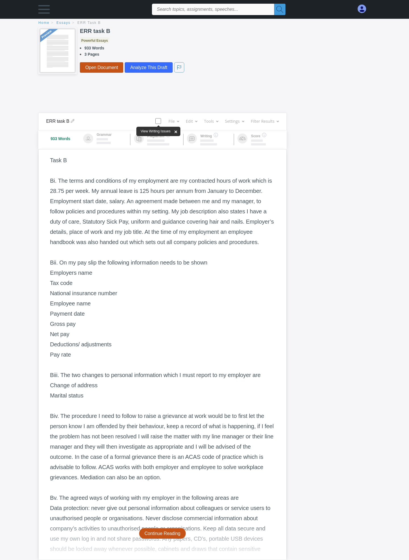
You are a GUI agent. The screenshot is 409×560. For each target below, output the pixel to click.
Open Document (101, 67)
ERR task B (89, 23)
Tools (211, 121)
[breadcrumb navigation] (204, 23)
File (173, 121)
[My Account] (364, 9)
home (43, 23)
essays (63, 23)
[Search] (279, 9)
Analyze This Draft (148, 67)
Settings (234, 121)
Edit (191, 121)
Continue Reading (163, 533)
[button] (44, 10)
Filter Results (265, 121)
